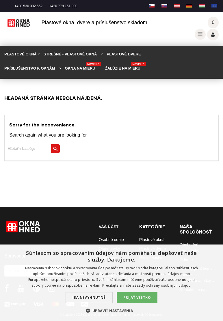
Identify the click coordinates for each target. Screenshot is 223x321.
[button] (111, 310)
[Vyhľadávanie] (32, 148)
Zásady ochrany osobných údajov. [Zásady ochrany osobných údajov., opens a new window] (161, 285)
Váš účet (213, 34)
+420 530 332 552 (28, 6)
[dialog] (111, 283)
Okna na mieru (83, 66)
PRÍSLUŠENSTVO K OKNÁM (29, 68)
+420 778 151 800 (63, 6)
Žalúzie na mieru (125, 66)
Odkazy (200, 34)
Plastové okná (152, 239)
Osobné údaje (111, 239)
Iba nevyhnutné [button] (89, 297)
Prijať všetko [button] (137, 297)
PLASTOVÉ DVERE (124, 54)
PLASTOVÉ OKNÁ (20, 54)
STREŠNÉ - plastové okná (70, 54)
